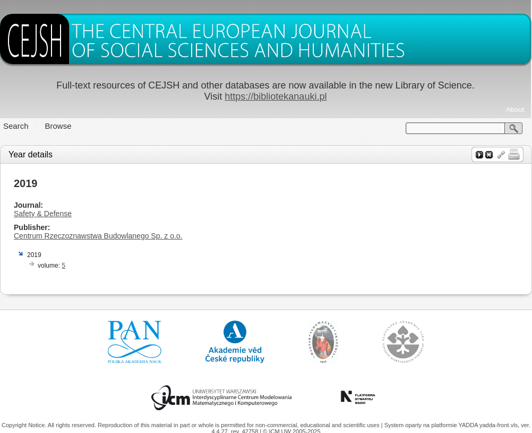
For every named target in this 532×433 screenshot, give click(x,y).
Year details (30, 154)
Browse (58, 125)
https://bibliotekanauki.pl (276, 96)
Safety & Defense (43, 213)
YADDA (468, 425)
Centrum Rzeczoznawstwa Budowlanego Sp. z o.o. (98, 236)
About (515, 109)
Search (16, 125)
